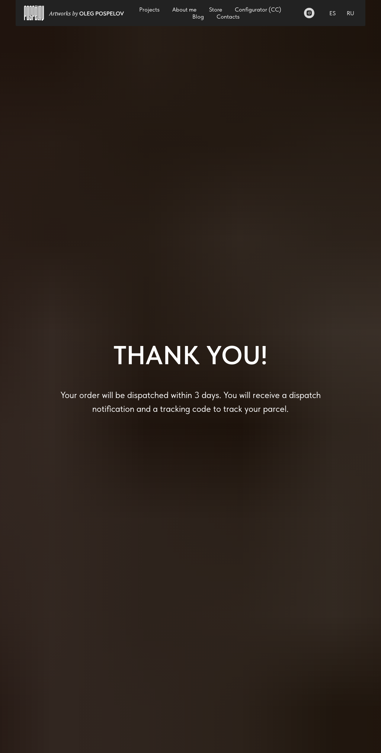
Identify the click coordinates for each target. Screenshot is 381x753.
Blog (198, 16)
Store (215, 9)
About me (184, 9)
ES (332, 13)
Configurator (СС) (258, 9)
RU (350, 13)
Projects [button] (149, 9)
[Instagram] (309, 13)
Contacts (228, 16)
